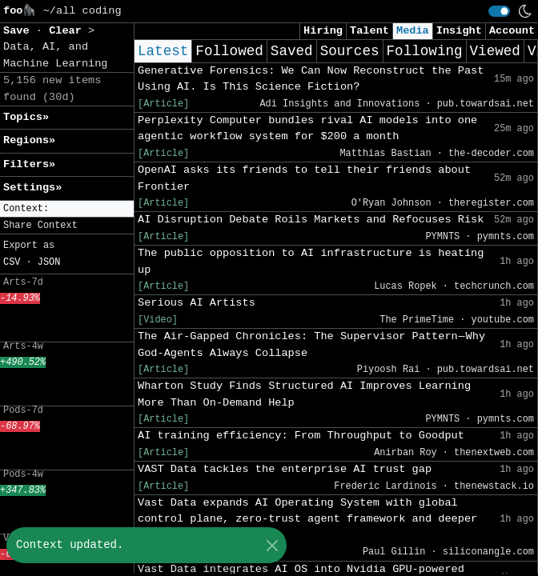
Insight (459, 31)
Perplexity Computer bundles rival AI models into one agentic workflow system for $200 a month (307, 128)
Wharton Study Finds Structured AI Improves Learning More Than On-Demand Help (304, 394)
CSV (11, 262)
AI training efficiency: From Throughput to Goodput (301, 436)
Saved (292, 51)
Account (512, 31)
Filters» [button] (29, 164)
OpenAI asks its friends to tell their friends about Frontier (304, 178)
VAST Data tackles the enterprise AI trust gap (285, 469)
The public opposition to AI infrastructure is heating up (311, 261)
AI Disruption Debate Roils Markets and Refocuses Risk (311, 220)
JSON (49, 262)
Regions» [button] (29, 140)
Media (412, 31)
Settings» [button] (32, 188)
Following (425, 51)
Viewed (495, 51)
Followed (229, 51)
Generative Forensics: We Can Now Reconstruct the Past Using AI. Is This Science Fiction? (311, 79)
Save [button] (19, 31)
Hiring (323, 31)
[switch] (499, 11)
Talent (369, 31)
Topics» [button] (26, 117)
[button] (67, 209)
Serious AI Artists (196, 303)
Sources (349, 51)
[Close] (271, 545)
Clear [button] (68, 31)
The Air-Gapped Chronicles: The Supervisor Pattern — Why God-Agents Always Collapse (311, 344)
